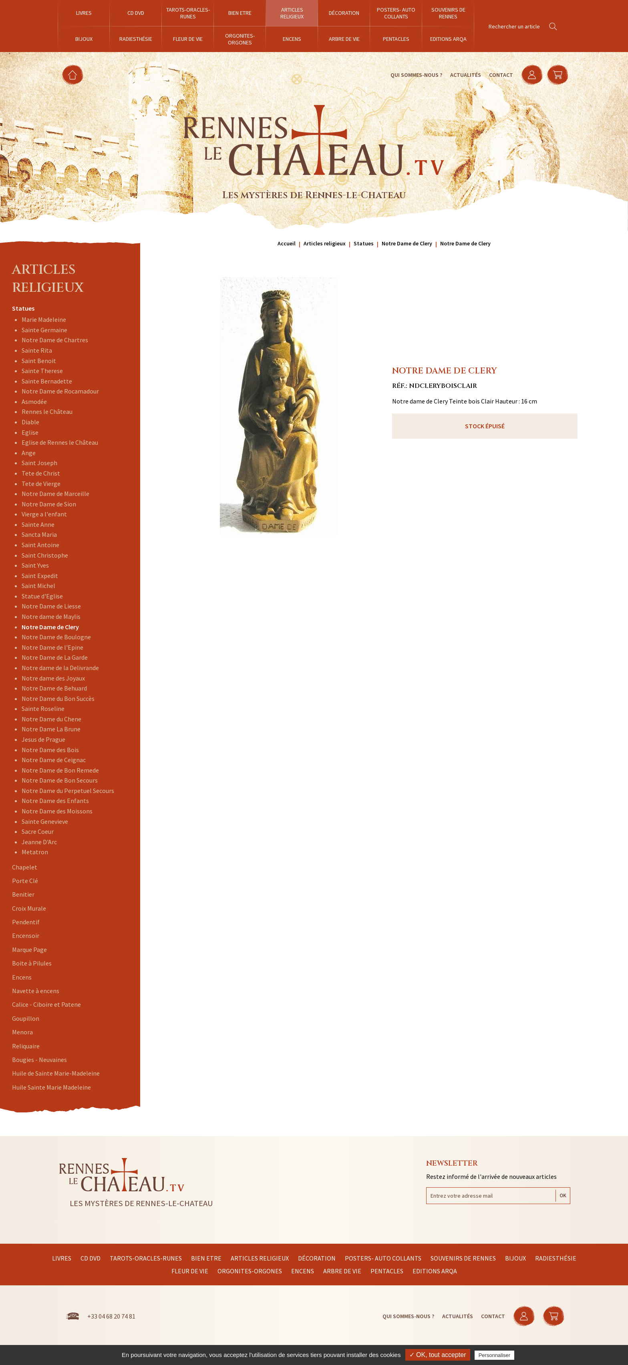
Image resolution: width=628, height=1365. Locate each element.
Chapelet (24, 867)
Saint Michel (38, 586)
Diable (30, 422)
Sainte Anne (38, 524)
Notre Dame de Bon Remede (60, 770)
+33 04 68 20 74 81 (111, 1316)
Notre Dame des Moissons (57, 811)
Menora (22, 1032)
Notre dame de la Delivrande (60, 668)
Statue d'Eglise (42, 596)
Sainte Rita (37, 350)
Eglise (30, 432)
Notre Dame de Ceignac (54, 760)
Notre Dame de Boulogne (56, 637)
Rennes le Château (47, 411)
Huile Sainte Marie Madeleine (51, 1087)
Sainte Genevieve (45, 821)
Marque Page (29, 949)
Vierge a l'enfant (44, 514)
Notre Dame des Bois (50, 750)
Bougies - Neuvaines (39, 1060)
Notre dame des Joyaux (53, 678)
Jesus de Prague (43, 739)
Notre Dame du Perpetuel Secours (68, 791)
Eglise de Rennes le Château (60, 442)
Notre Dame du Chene (51, 719)
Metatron (35, 852)
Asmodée (34, 401)
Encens (22, 977)
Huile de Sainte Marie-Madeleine (56, 1073)
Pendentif (26, 922)
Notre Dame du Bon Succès (58, 699)
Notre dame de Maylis (51, 616)
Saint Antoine (40, 545)
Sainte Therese (42, 371)
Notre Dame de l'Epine (52, 647)
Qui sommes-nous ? (416, 74)
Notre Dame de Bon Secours (60, 780)
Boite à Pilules (32, 963)
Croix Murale (29, 908)
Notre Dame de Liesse (51, 606)
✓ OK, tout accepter (437, 1354)
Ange (29, 453)
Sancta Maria (39, 534)
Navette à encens (35, 991)
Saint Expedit (40, 576)
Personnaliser (495, 1355)
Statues (23, 308)
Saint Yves (35, 565)
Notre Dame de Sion (49, 504)
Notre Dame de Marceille (55, 494)
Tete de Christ (41, 473)
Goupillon (25, 1018)
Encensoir (25, 935)
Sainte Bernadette (47, 381)
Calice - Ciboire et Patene (46, 1004)
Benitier (23, 894)
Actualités (465, 74)
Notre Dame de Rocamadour (60, 391)
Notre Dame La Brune (51, 729)
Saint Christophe (45, 555)
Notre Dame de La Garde (55, 657)
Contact (501, 74)
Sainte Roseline (43, 709)
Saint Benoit (39, 361)
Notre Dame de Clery (50, 627)
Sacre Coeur (38, 831)
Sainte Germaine (44, 330)
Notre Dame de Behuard (54, 688)
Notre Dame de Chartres (55, 340)
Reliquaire (26, 1046)
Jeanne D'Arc (39, 842)
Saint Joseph (39, 463)
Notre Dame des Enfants (55, 801)
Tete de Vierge (41, 484)
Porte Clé (25, 881)
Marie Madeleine (44, 319)
